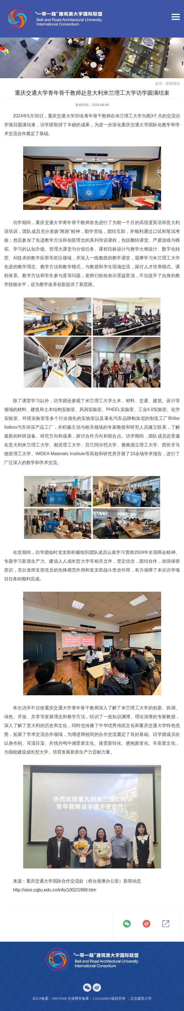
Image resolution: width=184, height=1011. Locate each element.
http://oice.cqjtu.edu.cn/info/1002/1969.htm (54, 890)
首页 (158, 83)
